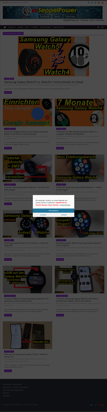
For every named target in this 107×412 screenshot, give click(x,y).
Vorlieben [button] (64, 215)
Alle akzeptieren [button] (53, 210)
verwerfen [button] (43, 215)
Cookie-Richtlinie (65, 205)
